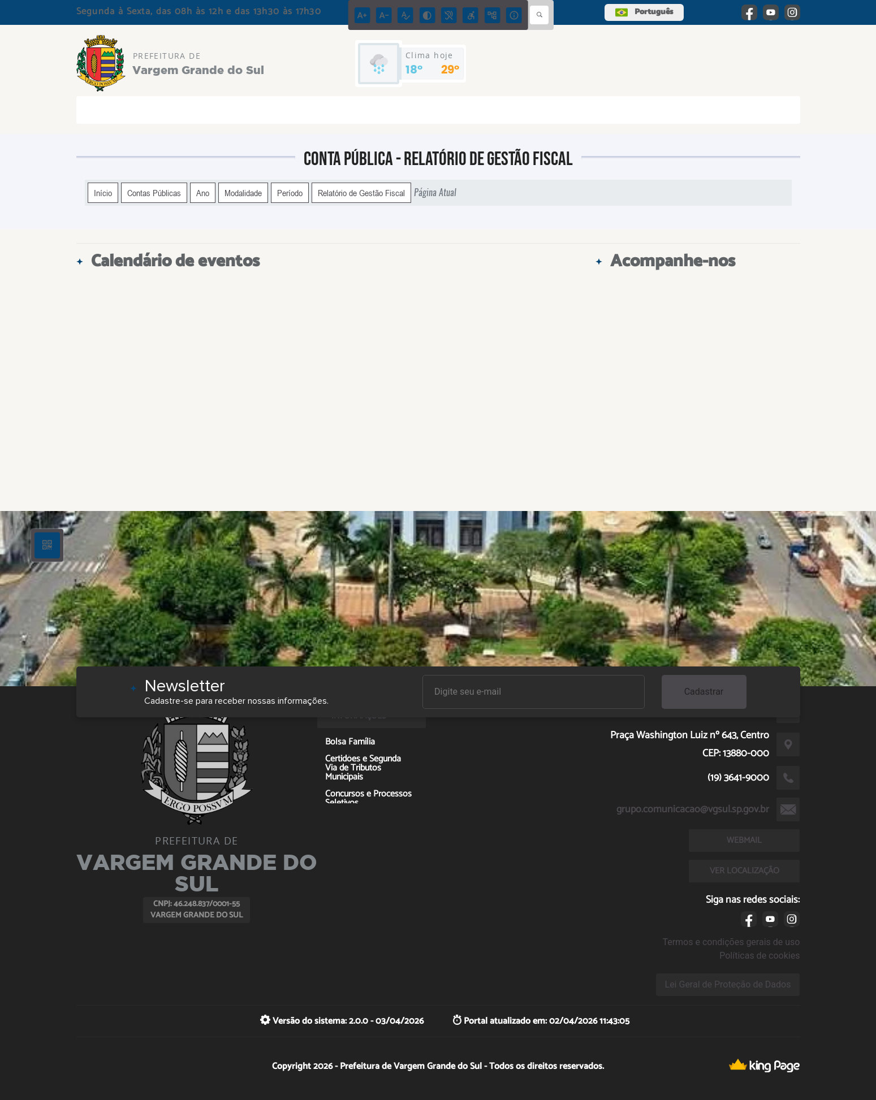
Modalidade (243, 192)
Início (103, 192)
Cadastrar (704, 691)
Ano (202, 192)
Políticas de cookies (759, 955)
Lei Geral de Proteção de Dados (728, 984)
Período (290, 192)
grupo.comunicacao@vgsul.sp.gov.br (692, 809)
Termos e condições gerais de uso (731, 942)
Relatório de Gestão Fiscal (361, 192)
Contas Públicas (154, 192)
